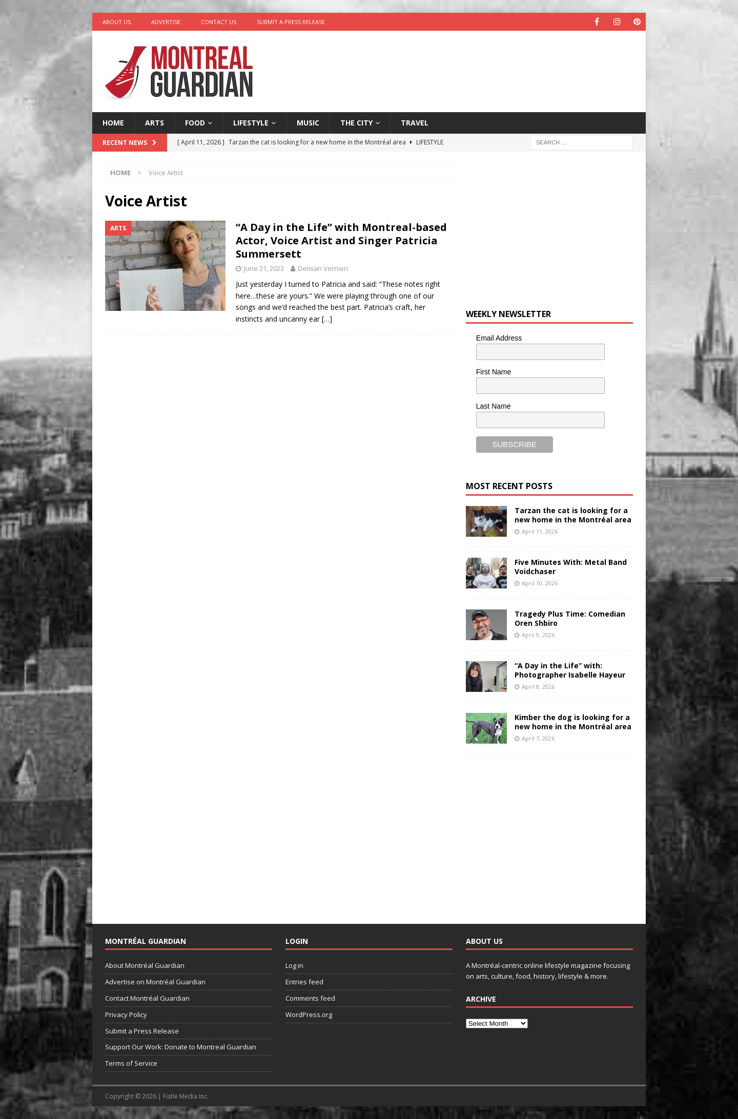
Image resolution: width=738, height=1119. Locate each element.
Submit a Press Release (291, 22)
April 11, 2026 (540, 531)
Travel (414, 123)
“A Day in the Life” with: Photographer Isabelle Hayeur (570, 670)
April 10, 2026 (540, 583)
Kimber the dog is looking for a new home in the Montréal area (573, 721)
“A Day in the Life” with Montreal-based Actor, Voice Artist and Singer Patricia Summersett (341, 240)
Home (113, 123)
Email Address (499, 338)
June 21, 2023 (264, 268)
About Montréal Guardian (144, 965)
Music (308, 123)
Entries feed (304, 981)
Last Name (493, 406)
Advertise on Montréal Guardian (155, 981)
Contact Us (218, 22)
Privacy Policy (126, 1014)
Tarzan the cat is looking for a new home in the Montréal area (573, 514)
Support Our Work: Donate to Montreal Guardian (180, 1046)
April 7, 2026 (538, 738)
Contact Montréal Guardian (147, 998)
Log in (294, 965)
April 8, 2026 (538, 686)
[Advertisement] (467, 64)
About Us (116, 22)
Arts (154, 123)
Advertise (165, 22)
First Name (493, 372)
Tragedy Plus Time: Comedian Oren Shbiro (570, 618)
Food (195, 123)
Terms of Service (131, 1063)
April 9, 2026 (538, 635)
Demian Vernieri (323, 268)
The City (356, 123)
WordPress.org (308, 1014)
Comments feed (310, 998)
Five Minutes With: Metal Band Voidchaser (571, 566)
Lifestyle (251, 123)
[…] (327, 319)
